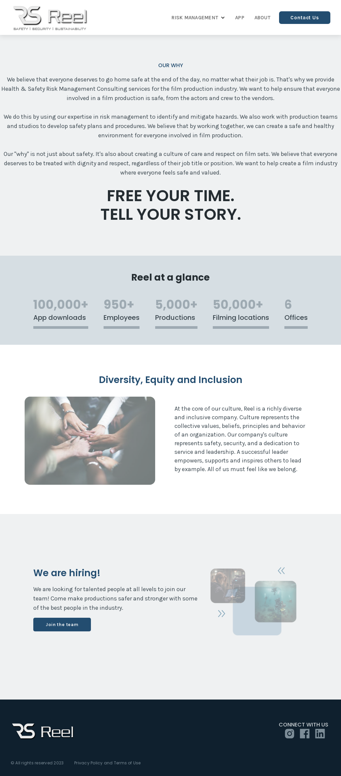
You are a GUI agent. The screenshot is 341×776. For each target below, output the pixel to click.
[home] (50, 17)
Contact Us (304, 18)
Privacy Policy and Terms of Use (107, 763)
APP (239, 18)
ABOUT (262, 18)
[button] (196, 18)
